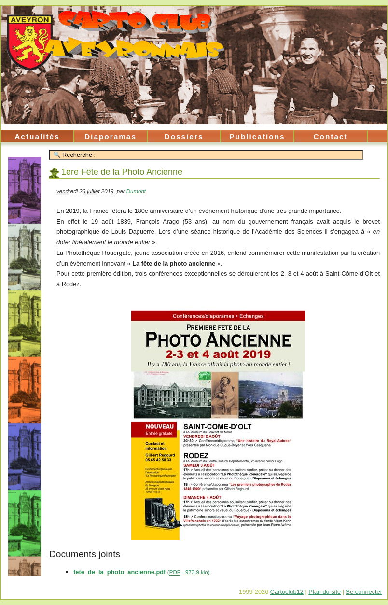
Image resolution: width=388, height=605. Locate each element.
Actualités (36, 136)
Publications (257, 136)
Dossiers (184, 136)
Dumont (136, 191)
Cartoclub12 (287, 591)
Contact (330, 136)
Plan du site (324, 591)
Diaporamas (110, 136)
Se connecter (364, 591)
